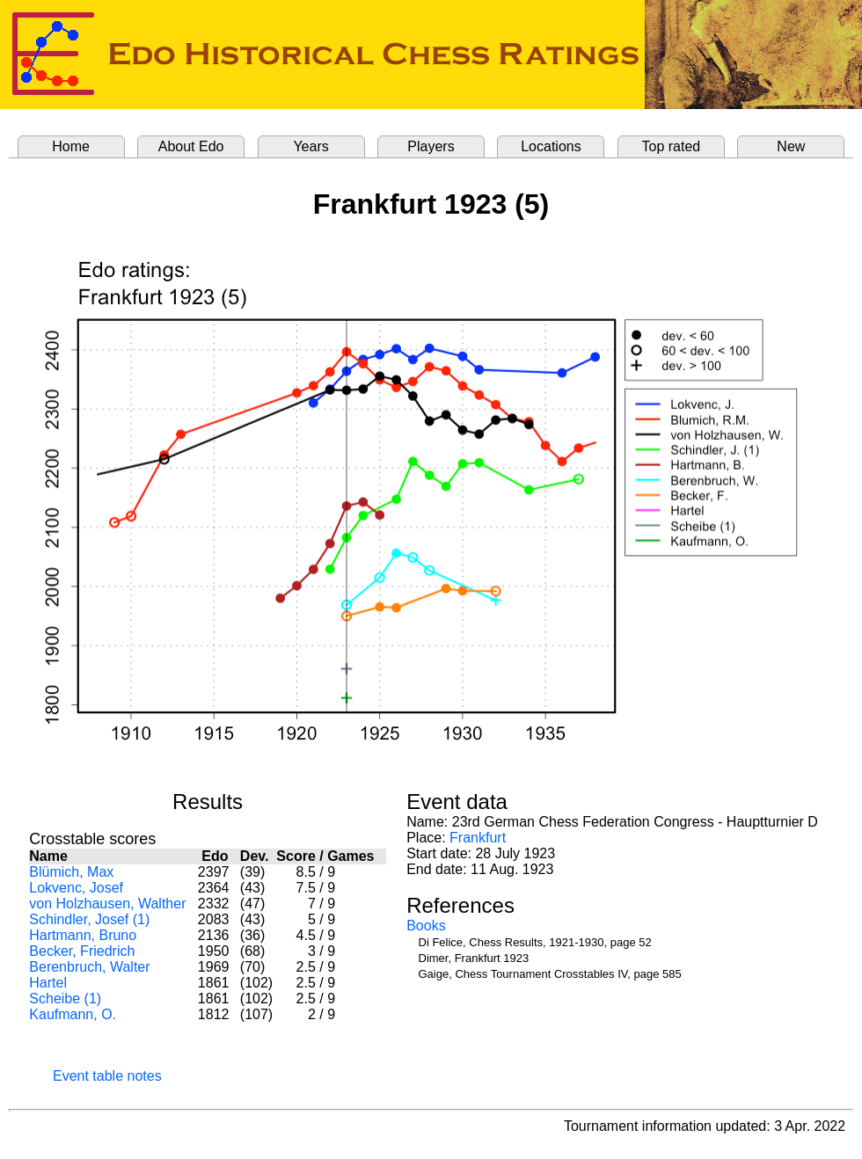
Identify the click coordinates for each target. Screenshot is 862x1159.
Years (310, 146)
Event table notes (107, 1075)
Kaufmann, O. (72, 1014)
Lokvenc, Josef (76, 887)
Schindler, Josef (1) (89, 919)
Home (71, 146)
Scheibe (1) (65, 998)
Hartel (48, 982)
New (791, 146)
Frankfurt (477, 837)
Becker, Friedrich (82, 951)
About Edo (191, 146)
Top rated (671, 146)
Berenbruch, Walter (89, 966)
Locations (551, 146)
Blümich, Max (71, 871)
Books (425, 925)
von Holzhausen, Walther (107, 903)
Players (430, 146)
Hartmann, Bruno (82, 935)
